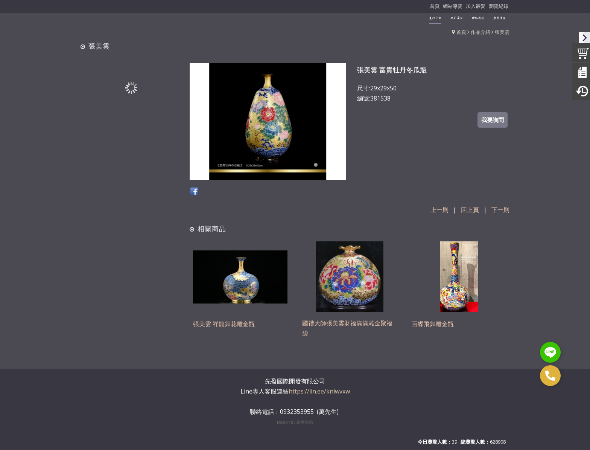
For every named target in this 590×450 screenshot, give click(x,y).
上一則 (439, 210)
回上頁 (470, 210)
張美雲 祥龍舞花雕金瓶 (224, 324)
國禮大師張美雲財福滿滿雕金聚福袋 (347, 329)
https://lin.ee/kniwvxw (319, 391)
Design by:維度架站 (295, 422)
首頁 (461, 32)
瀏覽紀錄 (498, 6)
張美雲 (502, 32)
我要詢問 (492, 120)
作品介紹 (480, 32)
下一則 (500, 210)
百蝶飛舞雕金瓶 (433, 324)
